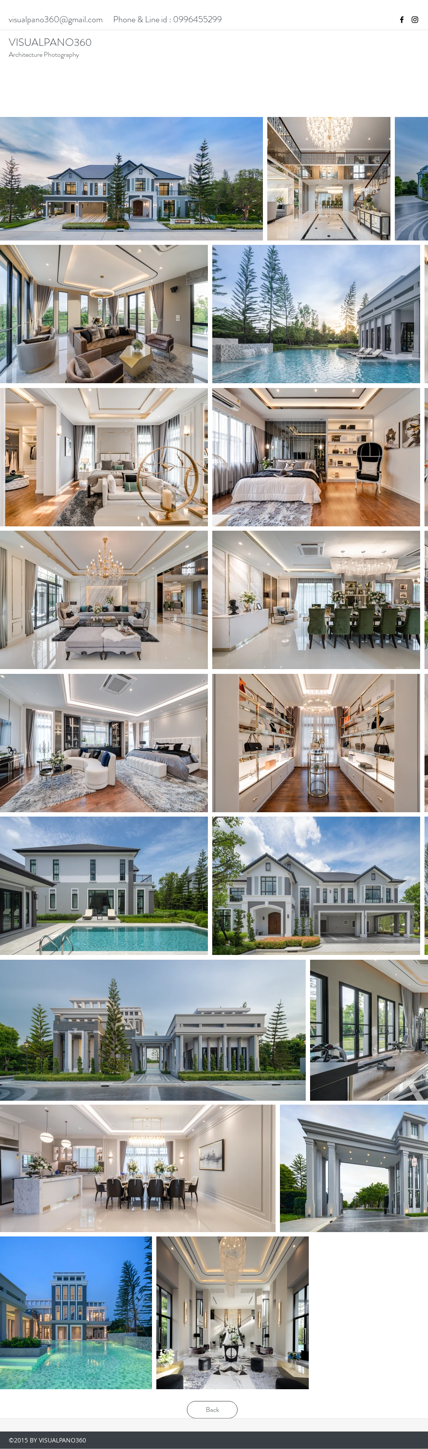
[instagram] (415, 19)
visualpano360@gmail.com (56, 19)
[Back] (212, 1409)
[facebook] (401, 19)
